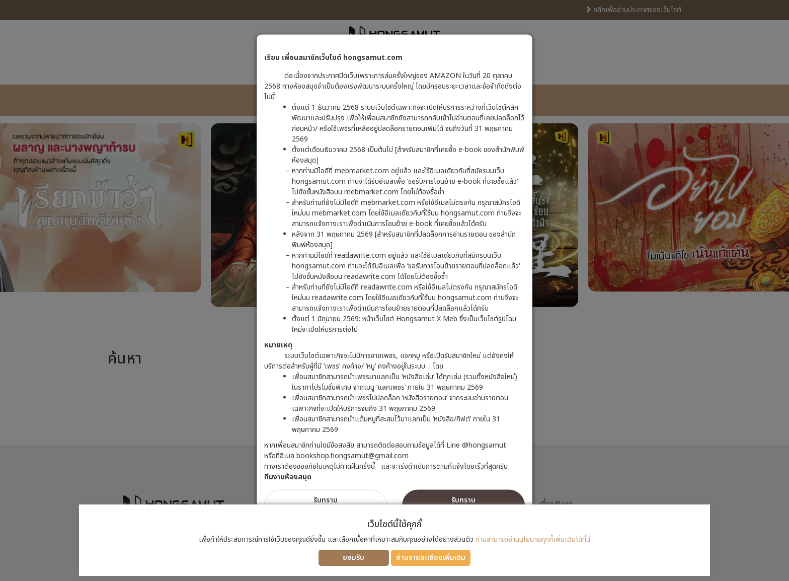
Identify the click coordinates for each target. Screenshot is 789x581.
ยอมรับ (353, 557)
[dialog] (394, 290)
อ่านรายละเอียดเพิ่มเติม (430, 557)
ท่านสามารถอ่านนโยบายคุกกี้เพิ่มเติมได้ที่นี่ (533, 539)
